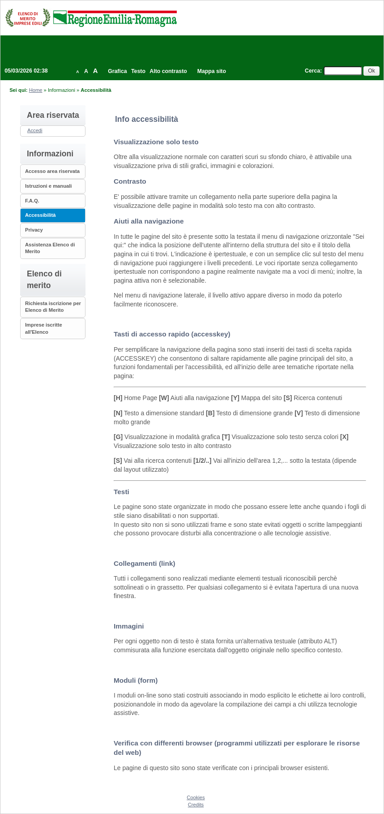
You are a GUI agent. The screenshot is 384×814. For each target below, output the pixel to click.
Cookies (196, 797)
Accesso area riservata (52, 171)
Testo (138, 71)
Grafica (117, 71)
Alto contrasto (168, 71)
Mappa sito (211, 71)
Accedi (35, 130)
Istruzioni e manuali (48, 186)
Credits (196, 804)
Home (36, 90)
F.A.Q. (32, 200)
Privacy (34, 230)
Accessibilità (40, 215)
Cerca (312, 71)
